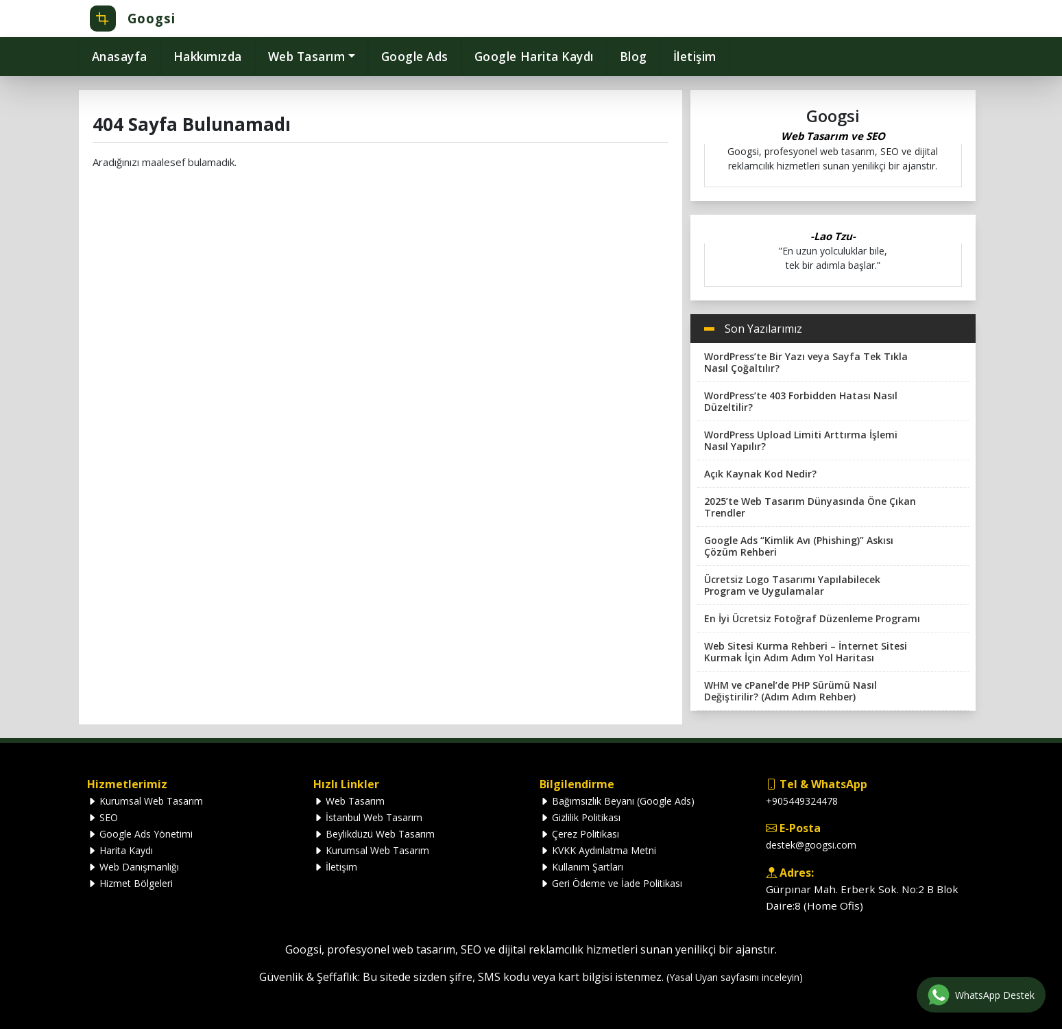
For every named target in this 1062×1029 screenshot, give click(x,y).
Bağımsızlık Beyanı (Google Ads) (617, 800)
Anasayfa (119, 56)
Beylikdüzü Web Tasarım (374, 833)
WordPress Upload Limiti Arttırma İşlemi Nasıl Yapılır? (800, 440)
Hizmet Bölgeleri (130, 883)
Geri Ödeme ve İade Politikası (611, 883)
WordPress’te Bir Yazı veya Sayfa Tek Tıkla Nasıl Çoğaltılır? (806, 362)
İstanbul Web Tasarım (367, 817)
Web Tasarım (349, 800)
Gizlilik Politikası (580, 817)
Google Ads (414, 56)
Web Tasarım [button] (307, 56)
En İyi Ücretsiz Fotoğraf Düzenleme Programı (812, 618)
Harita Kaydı (120, 850)
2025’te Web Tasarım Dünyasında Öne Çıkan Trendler (810, 507)
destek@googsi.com (811, 844)
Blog (633, 56)
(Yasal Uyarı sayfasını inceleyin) (734, 977)
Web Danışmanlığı (133, 866)
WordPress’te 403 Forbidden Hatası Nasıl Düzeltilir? (800, 401)
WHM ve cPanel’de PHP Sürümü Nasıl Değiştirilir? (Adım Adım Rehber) (790, 690)
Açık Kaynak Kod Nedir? (760, 473)
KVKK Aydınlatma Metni (598, 850)
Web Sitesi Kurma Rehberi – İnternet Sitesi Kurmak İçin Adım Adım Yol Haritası (805, 651)
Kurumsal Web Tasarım (145, 800)
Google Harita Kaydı (534, 56)
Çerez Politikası (579, 833)
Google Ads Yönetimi (140, 833)
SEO (102, 817)
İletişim (694, 56)
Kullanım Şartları (581, 866)
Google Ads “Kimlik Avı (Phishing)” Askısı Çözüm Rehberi (798, 546)
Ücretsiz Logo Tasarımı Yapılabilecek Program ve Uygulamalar (792, 585)
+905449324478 (802, 800)
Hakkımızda (207, 56)
